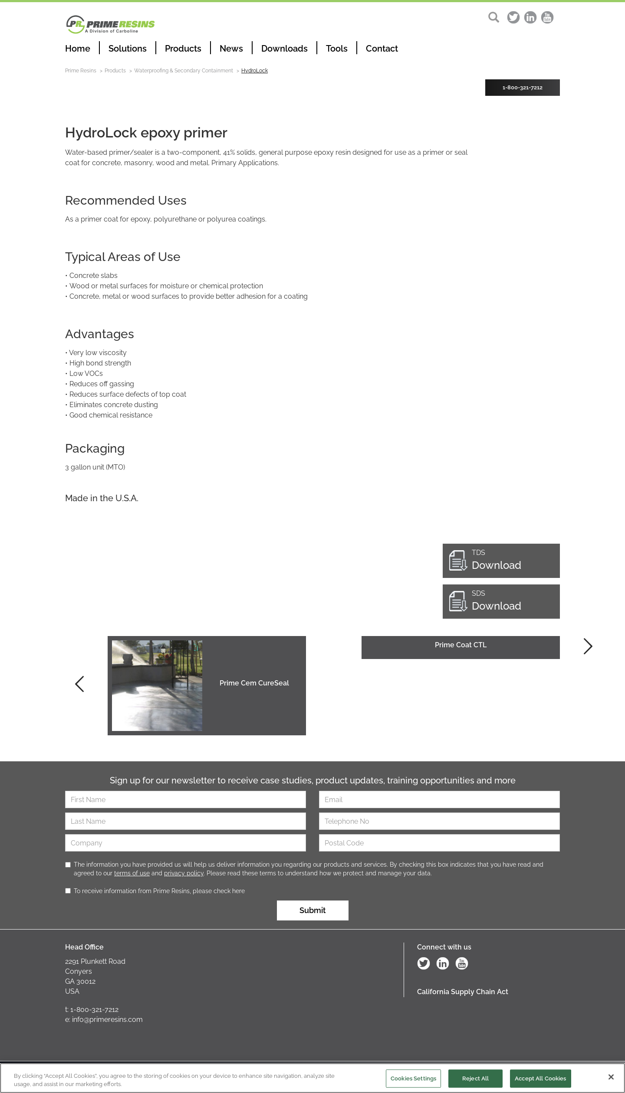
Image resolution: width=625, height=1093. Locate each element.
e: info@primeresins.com (104, 1019)
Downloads (284, 48)
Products (183, 48)
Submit (312, 910)
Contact (382, 48)
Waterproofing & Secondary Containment (183, 71)
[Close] (611, 1077)
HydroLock (254, 71)
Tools (337, 48)
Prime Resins (80, 71)
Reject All (475, 1079)
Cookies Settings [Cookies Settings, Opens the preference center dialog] (413, 1079)
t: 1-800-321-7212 (91, 1009)
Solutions (128, 48)
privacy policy (184, 873)
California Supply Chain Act (462, 992)
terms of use (132, 873)
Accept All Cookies (540, 1079)
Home (77, 48)
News (231, 48)
